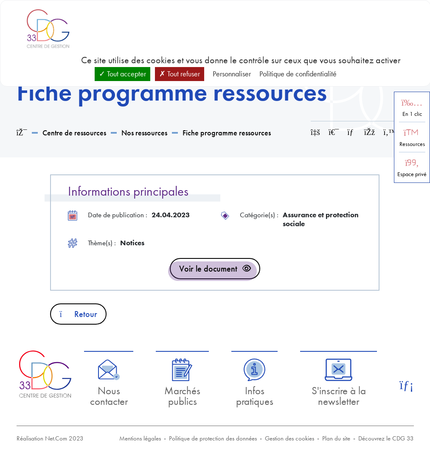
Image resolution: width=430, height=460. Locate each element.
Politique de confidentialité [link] (298, 74)
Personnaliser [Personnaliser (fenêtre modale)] (232, 74)
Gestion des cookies (289, 438)
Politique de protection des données (213, 438)
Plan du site (336, 438)
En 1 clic (412, 114)
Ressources (412, 144)
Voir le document (208, 268)
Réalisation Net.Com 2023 (50, 438)
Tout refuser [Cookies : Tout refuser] (179, 74)
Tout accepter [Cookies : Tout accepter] (122, 74)
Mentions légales (140, 438)
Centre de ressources (74, 132)
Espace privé (412, 174)
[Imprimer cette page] (334, 132)
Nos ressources (144, 132)
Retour (78, 314)
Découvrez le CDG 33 (386, 438)
